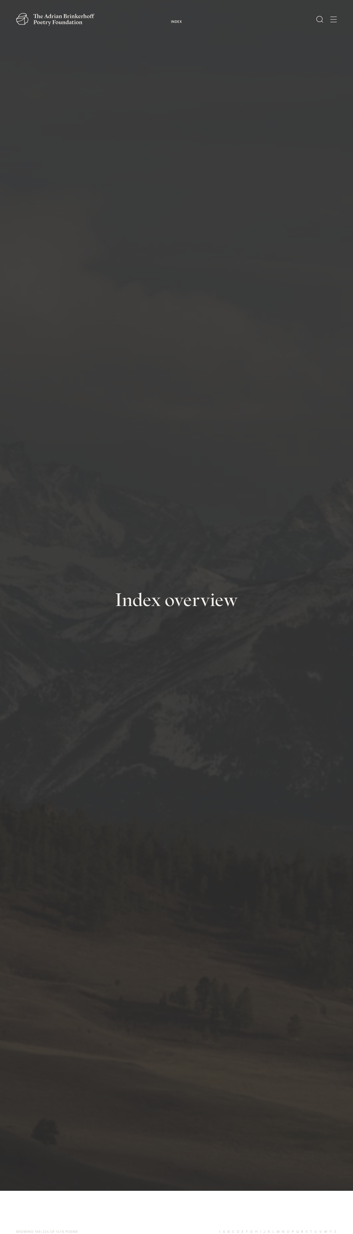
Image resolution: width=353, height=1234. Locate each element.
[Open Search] (319, 19)
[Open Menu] (333, 19)
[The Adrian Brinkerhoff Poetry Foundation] (56, 19)
